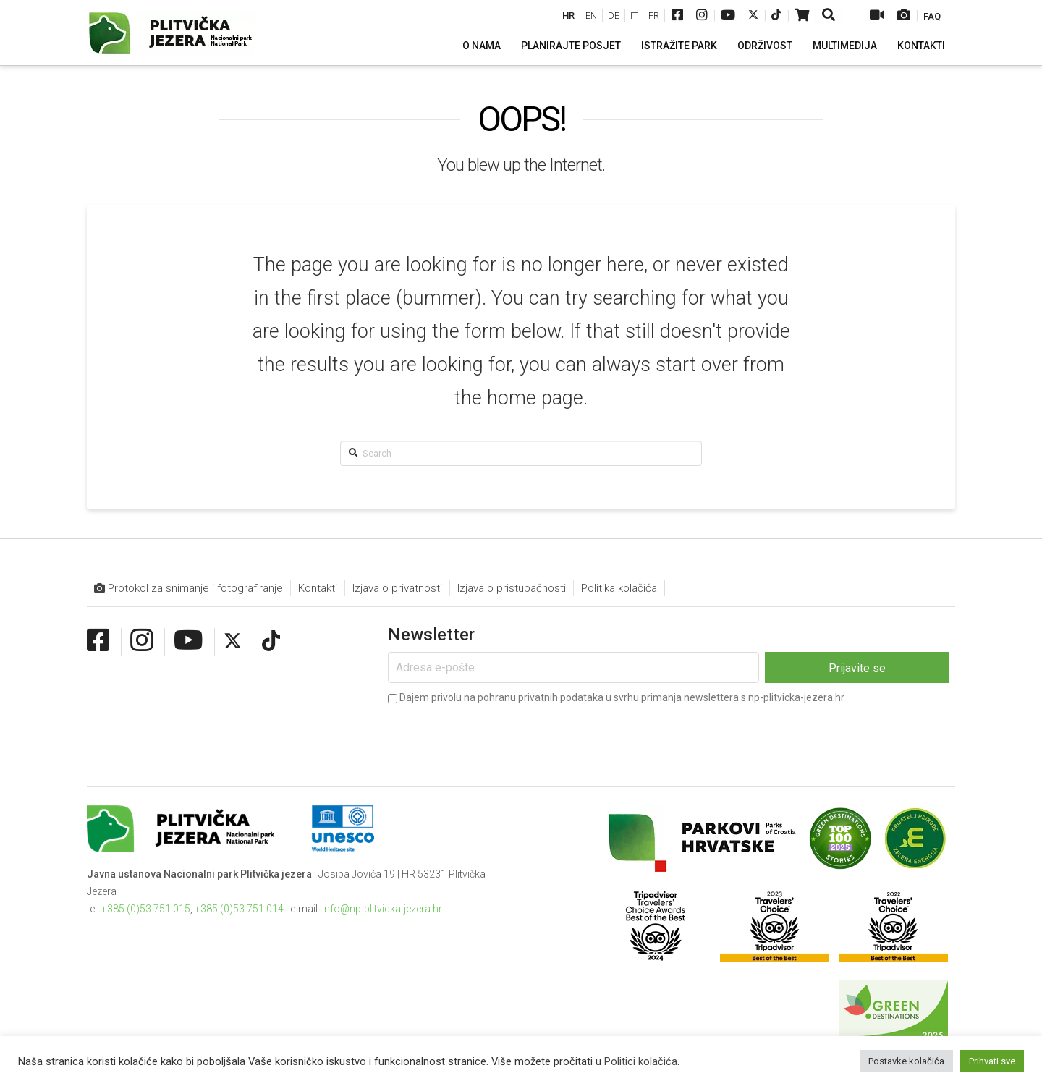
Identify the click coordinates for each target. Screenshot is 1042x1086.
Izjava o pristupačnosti (511, 588)
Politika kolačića (619, 588)
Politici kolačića (640, 1061)
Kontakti (317, 588)
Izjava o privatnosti (397, 588)
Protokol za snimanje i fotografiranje (188, 588)
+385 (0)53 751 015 (145, 909)
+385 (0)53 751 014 (239, 909)
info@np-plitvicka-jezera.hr (382, 909)
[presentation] (498, 735)
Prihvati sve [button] (992, 1061)
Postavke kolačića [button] (906, 1061)
